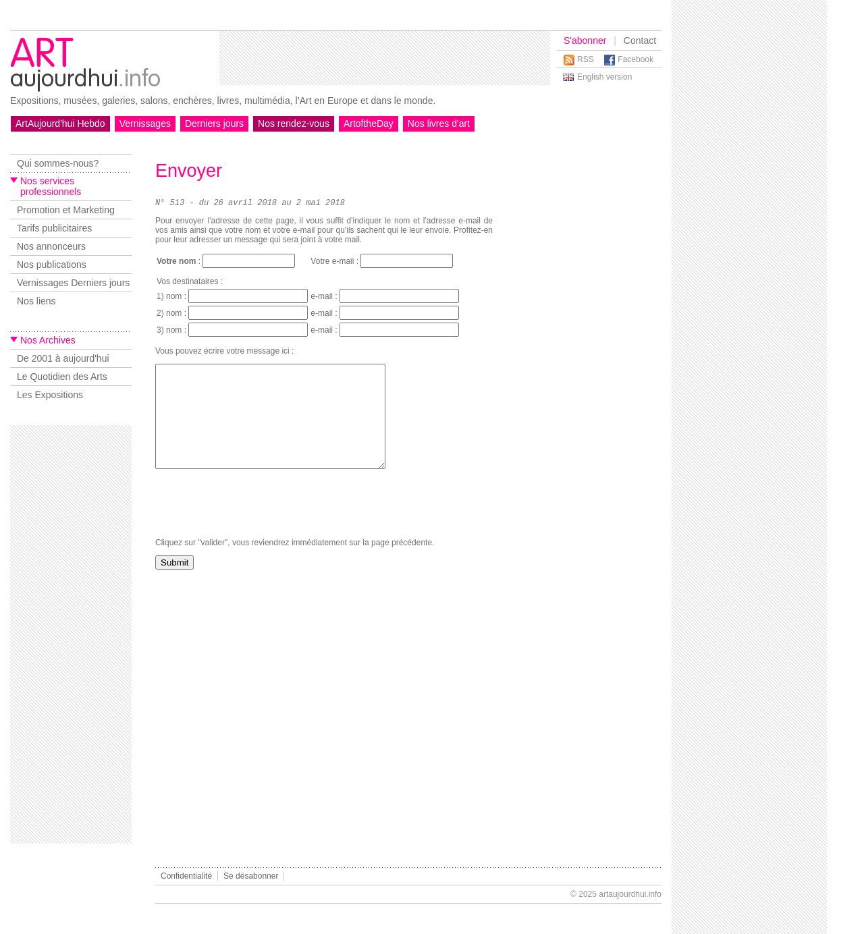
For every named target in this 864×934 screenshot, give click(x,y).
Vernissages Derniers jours (73, 282)
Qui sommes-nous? (58, 163)
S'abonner (585, 40)
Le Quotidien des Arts (62, 376)
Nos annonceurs (51, 246)
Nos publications (51, 264)
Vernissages (145, 123)
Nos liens (36, 301)
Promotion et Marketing (66, 209)
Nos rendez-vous (293, 123)
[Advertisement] (385, 58)
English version (604, 77)
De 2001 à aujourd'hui (63, 358)
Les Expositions (50, 394)
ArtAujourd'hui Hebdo (60, 123)
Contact (640, 40)
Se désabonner (250, 876)
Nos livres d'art (439, 123)
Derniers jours (214, 123)
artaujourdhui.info (630, 894)
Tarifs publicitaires (54, 228)
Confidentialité (186, 876)
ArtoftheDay (369, 123)
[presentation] (257, 525)
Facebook (635, 59)
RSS (585, 59)
